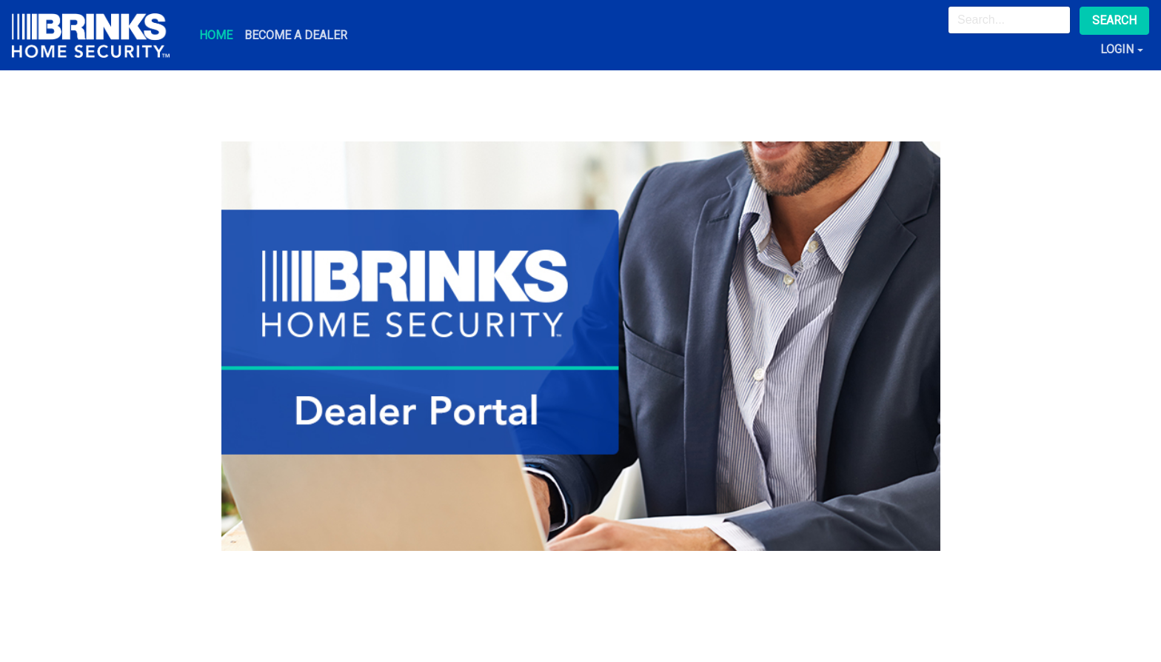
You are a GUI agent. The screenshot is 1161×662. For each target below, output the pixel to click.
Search (1114, 20)
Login (1117, 49)
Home (215, 35)
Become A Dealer (295, 35)
